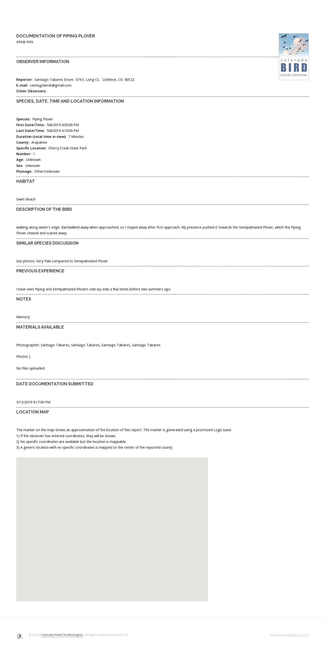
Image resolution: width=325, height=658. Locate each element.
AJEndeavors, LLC (298, 635)
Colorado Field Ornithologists (62, 635)
